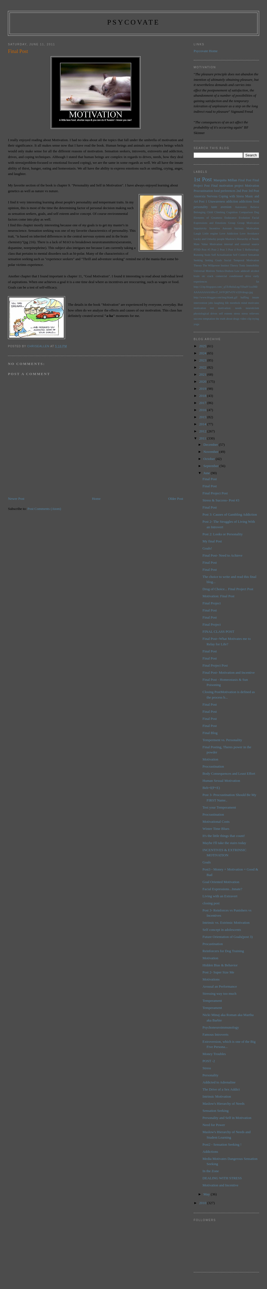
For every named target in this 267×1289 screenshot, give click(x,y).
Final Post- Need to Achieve (222, 555)
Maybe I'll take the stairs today (224, 843)
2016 (203, 410)
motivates (253, 302)
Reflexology (252, 249)
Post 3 (223, 249)
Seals (207, 254)
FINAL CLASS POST (218, 631)
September (212, 466)
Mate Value (201, 244)
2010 (203, 1203)
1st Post (203, 179)
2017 (203, 403)
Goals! (207, 548)
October (210, 459)
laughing (219, 302)
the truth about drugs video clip (233, 318)
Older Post (175, 499)
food (256, 201)
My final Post (212, 541)
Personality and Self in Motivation (226, 1118)
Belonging (199, 212)
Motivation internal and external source (234, 244)
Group (231, 222)
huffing (245, 297)
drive (248, 276)
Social (227, 260)
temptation (209, 318)
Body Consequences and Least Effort (228, 773)
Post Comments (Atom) (44, 509)
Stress (206, 1068)
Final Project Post (214, 493)
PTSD (197, 249)
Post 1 (203, 201)
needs (238, 308)
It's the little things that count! (223, 836)
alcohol (255, 270)
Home (96, 499)
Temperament (212, 1001)
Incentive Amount (221, 228)
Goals (206, 862)
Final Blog (209, 733)
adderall (245, 270)
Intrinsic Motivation (246, 228)
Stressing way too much (219, 993)
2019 (203, 389)
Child (210, 212)
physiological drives (205, 313)
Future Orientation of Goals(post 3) (227, 937)
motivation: (224, 308)
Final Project (211, 603)
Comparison (246, 212)
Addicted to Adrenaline (218, 1082)
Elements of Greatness (208, 217)
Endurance (230, 217)
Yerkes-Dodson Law (227, 270)
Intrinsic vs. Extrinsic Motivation (226, 922)
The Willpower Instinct (216, 265)
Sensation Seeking (215, 1111)
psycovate (133, 22)
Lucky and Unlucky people (209, 238)
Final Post (244, 180)
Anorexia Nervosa (205, 196)
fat (257, 281)
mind (244, 302)
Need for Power (213, 1125)
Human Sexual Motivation (221, 781)
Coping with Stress (231, 196)
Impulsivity (200, 228)
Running (199, 254)
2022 (203, 367)
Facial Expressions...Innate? (222, 889)
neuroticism (252, 308)
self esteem (225, 313)
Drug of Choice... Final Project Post (227, 589)
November (211, 452)
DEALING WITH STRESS (222, 1178)
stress (237, 313)
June (207, 473)
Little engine (210, 233)
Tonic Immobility (249, 265)
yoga (196, 324)
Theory (234, 265)
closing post (210, 903)
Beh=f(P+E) (211, 788)
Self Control (240, 254)
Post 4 (232, 249)
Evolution (244, 217)
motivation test (204, 308)
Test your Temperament (219, 807)
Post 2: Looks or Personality (222, 534)
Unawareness (216, 201)
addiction (232, 201)
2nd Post (241, 191)
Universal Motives (204, 270)
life (227, 302)
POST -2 (208, 1061)
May (207, 1194)
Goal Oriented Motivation (220, 882)
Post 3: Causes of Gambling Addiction (229, 514)
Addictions (210, 1152)
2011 (203, 438)
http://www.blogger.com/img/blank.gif (215, 297)
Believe (254, 207)
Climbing (219, 212)
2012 (203, 431)
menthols (235, 302)
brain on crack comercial (210, 276)
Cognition (232, 212)
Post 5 (240, 249)
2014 (203, 424)
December (211, 444)
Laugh (197, 233)
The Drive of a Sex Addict (221, 1089)
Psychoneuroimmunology (220, 1027)
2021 (203, 374)
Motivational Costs (215, 821)
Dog (256, 212)
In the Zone (210, 1171)
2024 (203, 353)
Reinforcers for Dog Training (223, 951)
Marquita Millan (225, 180)
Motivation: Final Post (218, 596)
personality (201, 207)
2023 (203, 360)
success (198, 318)
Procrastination (203, 191)
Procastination (212, 944)
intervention (200, 302)
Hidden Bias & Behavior (220, 965)
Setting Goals (213, 260)
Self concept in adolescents (221, 930)
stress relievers (250, 313)
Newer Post (16, 499)
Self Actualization (221, 254)
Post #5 (206, 249)
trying (255, 318)
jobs (210, 302)
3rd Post (253, 191)
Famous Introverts (215, 1034)
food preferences (224, 191)
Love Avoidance (249, 233)
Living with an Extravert (219, 896)
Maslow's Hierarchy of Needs (242, 238)
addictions (245, 201)
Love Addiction (229, 233)
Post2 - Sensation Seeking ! (221, 1144)
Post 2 (215, 249)
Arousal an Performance (219, 986)
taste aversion (221, 207)
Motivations (211, 979)
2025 (203, 346)
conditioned (236, 276)
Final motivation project (227, 186)
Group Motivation (248, 222)
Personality (210, 1075)
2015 (203, 417)
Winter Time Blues (215, 829)
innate (255, 297)
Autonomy (241, 207)
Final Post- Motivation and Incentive (228, 672)
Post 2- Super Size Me (218, 972)
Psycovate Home (206, 51)
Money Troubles (214, 1054)
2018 (203, 396)
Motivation (252, 186)
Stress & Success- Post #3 (220, 500)
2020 (203, 381)
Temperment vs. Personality (222, 740)
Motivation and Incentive (220, 1185)
